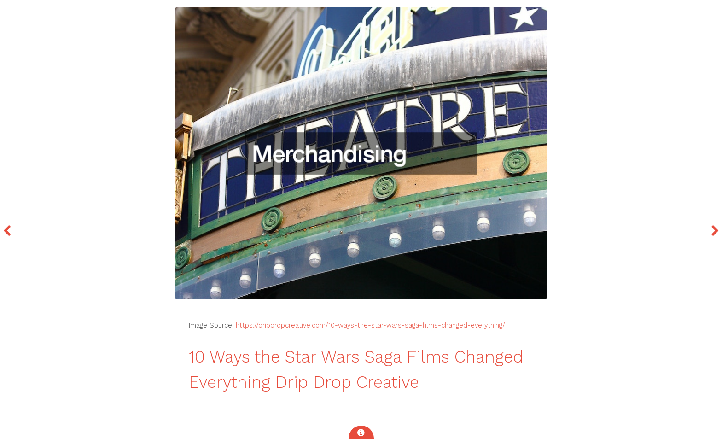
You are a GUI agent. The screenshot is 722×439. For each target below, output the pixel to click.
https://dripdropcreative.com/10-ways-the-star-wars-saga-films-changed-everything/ (370, 325)
